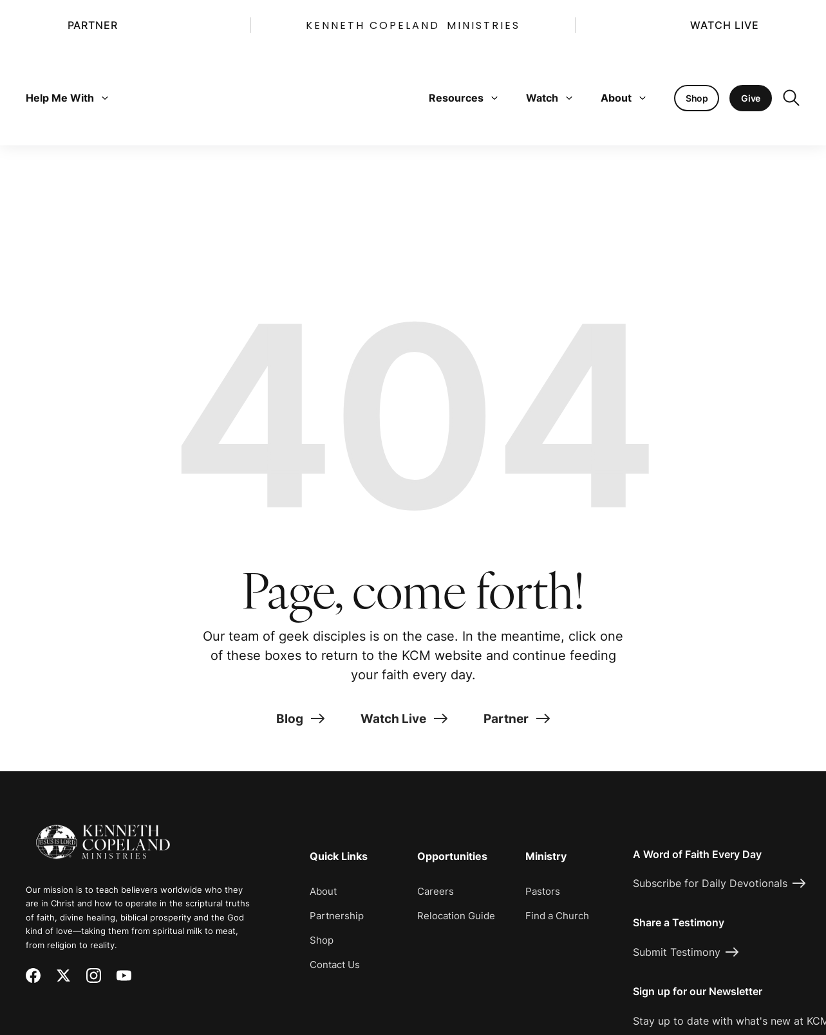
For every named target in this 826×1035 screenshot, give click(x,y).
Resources (463, 98)
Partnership (337, 915)
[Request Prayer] (740, 725)
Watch (549, 98)
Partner (93, 25)
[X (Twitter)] (63, 975)
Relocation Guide (456, 915)
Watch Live (724, 25)
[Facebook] (33, 975)
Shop (321, 940)
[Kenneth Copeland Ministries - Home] (103, 833)
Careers (435, 891)
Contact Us (335, 964)
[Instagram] (93, 975)
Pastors (542, 891)
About (623, 98)
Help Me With (67, 98)
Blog (300, 730)
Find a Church (557, 915)
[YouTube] (124, 975)
